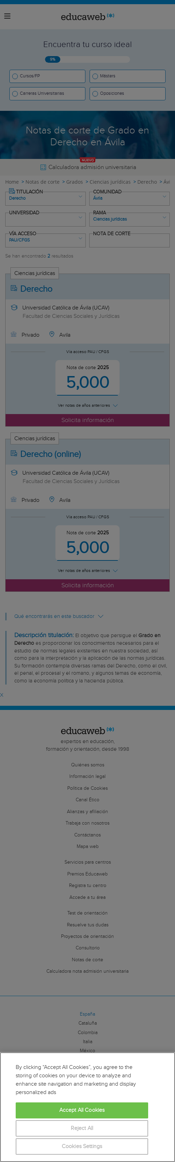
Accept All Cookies (82, 1110)
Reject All (82, 1128)
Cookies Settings (82, 1146)
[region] (87, 1107)
